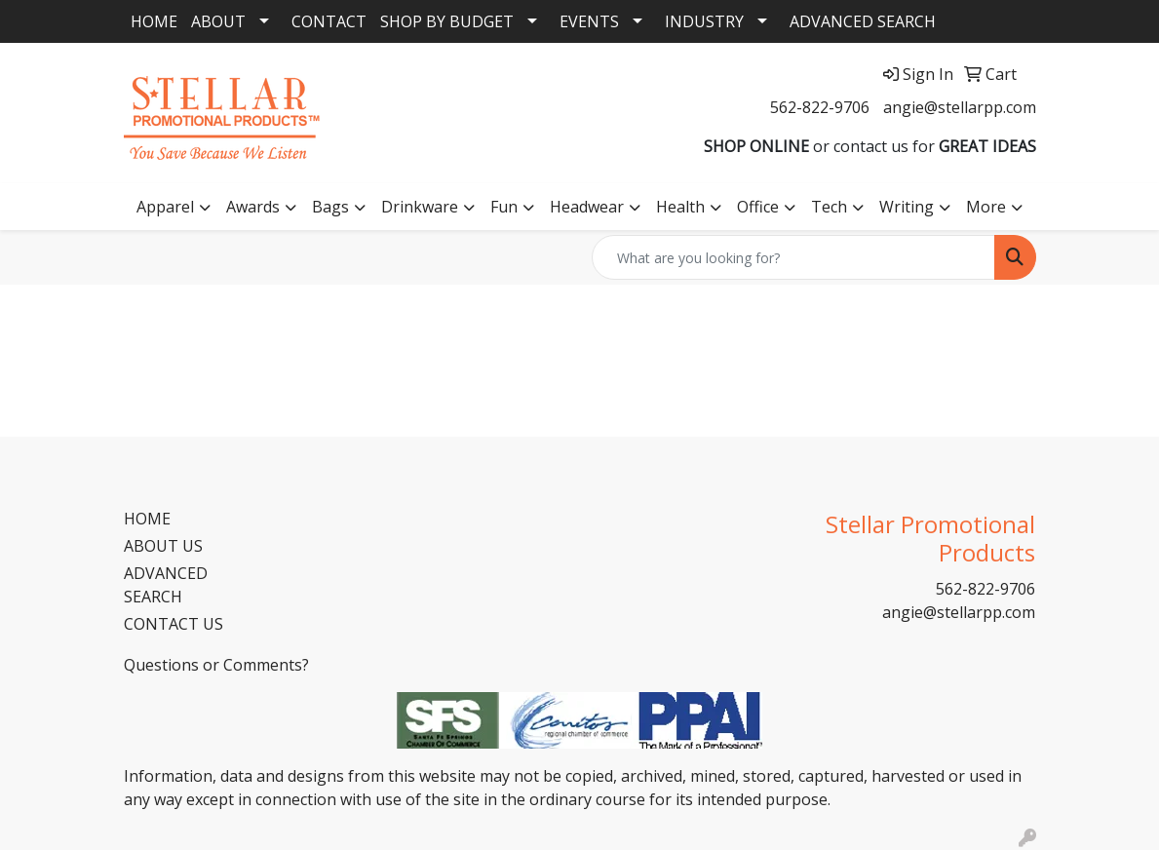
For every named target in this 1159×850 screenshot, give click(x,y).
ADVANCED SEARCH (863, 21)
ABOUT (218, 21)
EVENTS (589, 21)
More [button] (986, 206)
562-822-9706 (819, 107)
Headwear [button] (587, 206)
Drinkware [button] (419, 206)
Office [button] (758, 206)
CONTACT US (173, 624)
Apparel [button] (165, 206)
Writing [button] (906, 206)
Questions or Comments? (216, 665)
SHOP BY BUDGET (447, 21)
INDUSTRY (704, 21)
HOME (154, 21)
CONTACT (329, 21)
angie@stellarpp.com (959, 107)
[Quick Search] (793, 257)
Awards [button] (253, 206)
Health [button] (680, 206)
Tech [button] (829, 206)
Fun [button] (504, 206)
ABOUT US (163, 546)
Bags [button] (330, 206)
